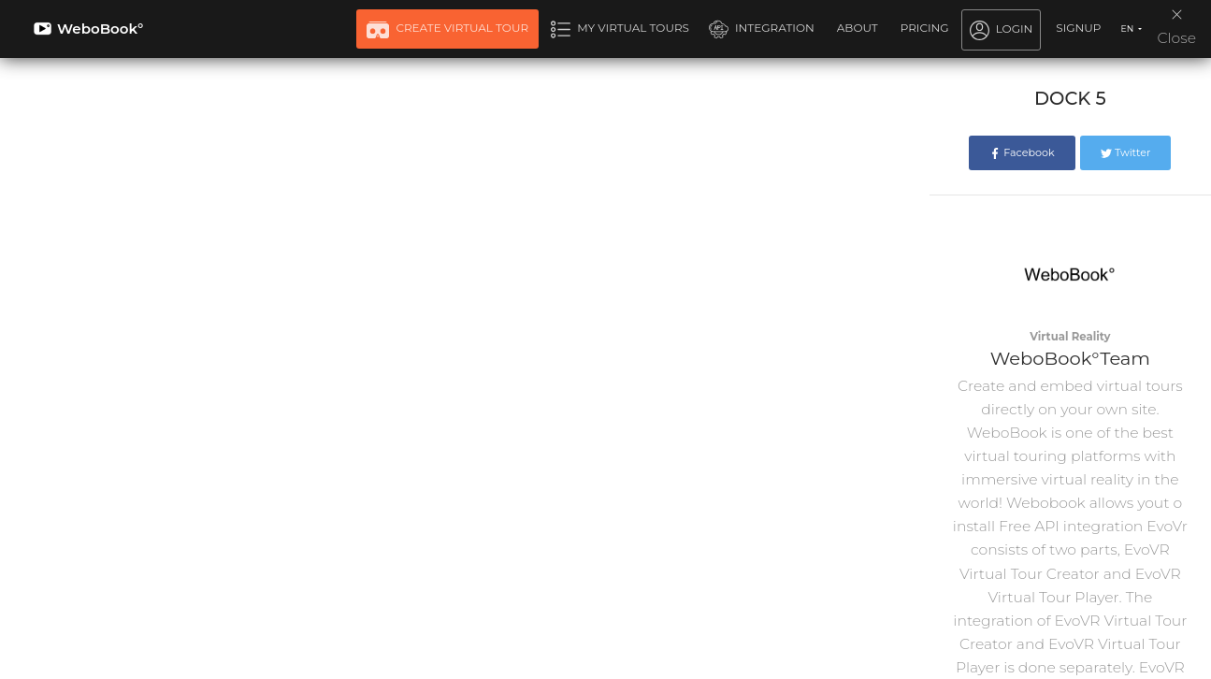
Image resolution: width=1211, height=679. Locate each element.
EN (1127, 28)
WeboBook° (88, 28)
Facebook (1021, 152)
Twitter (1125, 152)
